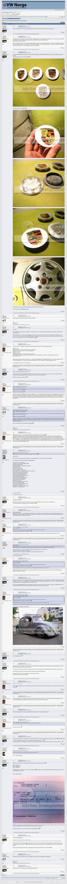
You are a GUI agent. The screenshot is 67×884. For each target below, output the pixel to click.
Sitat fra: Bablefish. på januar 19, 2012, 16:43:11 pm (20, 560)
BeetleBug (4, 449)
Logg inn (14, 18)
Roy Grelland (5, 747)
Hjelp (9, 18)
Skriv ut (62, 22)
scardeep (4, 25)
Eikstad (3, 343)
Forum (7, 20)
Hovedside (5, 18)
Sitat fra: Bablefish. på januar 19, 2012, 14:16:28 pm (20, 452)
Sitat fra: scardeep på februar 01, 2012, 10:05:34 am (20, 750)
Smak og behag (11, 20)
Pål (3, 315)
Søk (11, 18)
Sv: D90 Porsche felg (22, 26)
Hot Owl (4, 541)
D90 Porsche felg (24, 20)
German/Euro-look (17, 20)
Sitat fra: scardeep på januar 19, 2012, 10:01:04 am (20, 386)
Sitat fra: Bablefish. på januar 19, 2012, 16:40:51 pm (20, 544)
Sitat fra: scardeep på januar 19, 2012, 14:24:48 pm (20, 526)
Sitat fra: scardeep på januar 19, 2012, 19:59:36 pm (20, 594)
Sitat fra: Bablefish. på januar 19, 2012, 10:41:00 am (20, 409)
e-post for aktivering (12, 12)
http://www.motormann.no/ (17, 683)
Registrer (18, 18)
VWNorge (3, 20)
